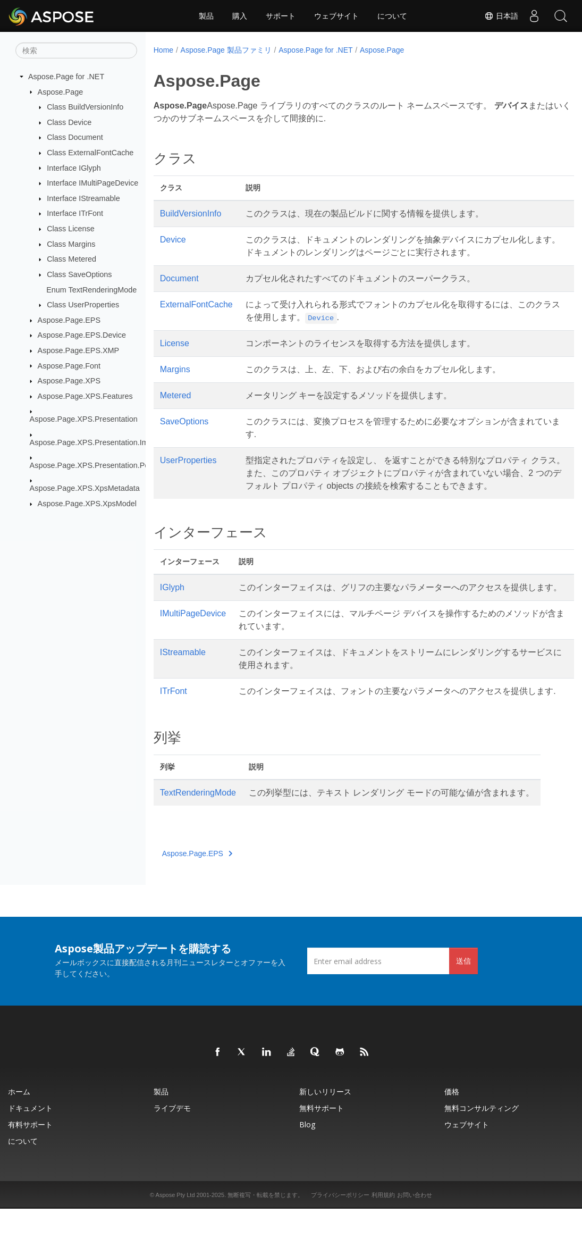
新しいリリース (325, 1130)
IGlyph (172, 600)
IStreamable (183, 677)
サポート (281, 16)
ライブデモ (172, 1146)
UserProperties (188, 460)
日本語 (501, 16)
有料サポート (30, 1163)
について (392, 16)
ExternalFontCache (196, 304)
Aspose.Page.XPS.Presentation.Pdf (90, 465)
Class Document (75, 137)
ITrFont (173, 716)
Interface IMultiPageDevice (92, 183)
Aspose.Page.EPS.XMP (79, 350)
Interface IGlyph (74, 167)
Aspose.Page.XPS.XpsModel (87, 503)
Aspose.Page (60, 91)
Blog (307, 1163)
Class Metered (71, 259)
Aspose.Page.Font (69, 365)
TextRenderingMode (198, 830)
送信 (463, 999)
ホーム (19, 1130)
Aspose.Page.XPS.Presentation (84, 419)
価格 (451, 1130)
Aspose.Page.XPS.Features (85, 396)
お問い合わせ (414, 1233)
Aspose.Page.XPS (69, 380)
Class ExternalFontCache (90, 152)
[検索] (76, 50)
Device (173, 239)
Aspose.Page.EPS (69, 320)
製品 (206, 16)
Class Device (69, 122)
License (174, 343)
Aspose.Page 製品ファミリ (226, 50)
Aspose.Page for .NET (66, 76)
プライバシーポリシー (340, 1233)
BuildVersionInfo (191, 213)
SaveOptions (184, 421)
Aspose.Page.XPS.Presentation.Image (95, 442)
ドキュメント (30, 1146)
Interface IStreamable (83, 198)
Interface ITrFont (75, 213)
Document (179, 278)
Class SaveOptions (79, 274)
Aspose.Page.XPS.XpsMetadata (85, 488)
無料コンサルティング (481, 1146)
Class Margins (71, 244)
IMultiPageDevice (193, 638)
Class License (71, 228)
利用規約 (383, 1233)
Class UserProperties (83, 304)
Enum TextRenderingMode (91, 289)
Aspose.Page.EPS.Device (82, 335)
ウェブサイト (336, 16)
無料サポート (321, 1146)
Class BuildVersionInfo (85, 107)
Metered (175, 395)
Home (163, 50)
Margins (175, 369)
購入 (239, 16)
